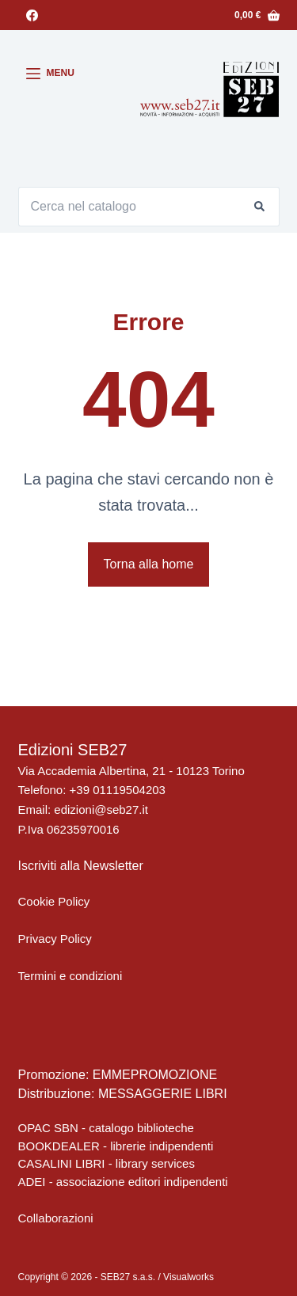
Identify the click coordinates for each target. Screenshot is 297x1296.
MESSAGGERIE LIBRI (162, 1093)
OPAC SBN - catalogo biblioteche (106, 1127)
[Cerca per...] (129, 206)
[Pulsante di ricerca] (260, 206)
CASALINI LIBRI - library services (106, 1163)
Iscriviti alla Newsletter (80, 865)
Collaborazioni (55, 1218)
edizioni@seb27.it (101, 809)
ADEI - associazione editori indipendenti (123, 1181)
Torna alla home (149, 564)
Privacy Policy (55, 938)
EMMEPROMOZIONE (155, 1074)
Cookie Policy (54, 901)
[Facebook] (32, 15)
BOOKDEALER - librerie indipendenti (116, 1146)
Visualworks (188, 1277)
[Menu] (50, 73)
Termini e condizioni (70, 975)
